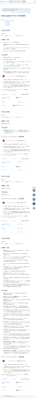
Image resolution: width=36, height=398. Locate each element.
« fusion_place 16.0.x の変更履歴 (16, 12)
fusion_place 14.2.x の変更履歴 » (26, 12)
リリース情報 (4, 9)
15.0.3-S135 (8, 21)
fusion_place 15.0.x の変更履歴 (8, 20)
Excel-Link (3, 166)
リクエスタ (4, 105)
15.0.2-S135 (8, 23)
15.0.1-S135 (8, 24)
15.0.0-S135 (8, 25)
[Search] (15, 1)
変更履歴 (18, 105)
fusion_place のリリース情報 (13, 9)
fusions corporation (10, 395)
